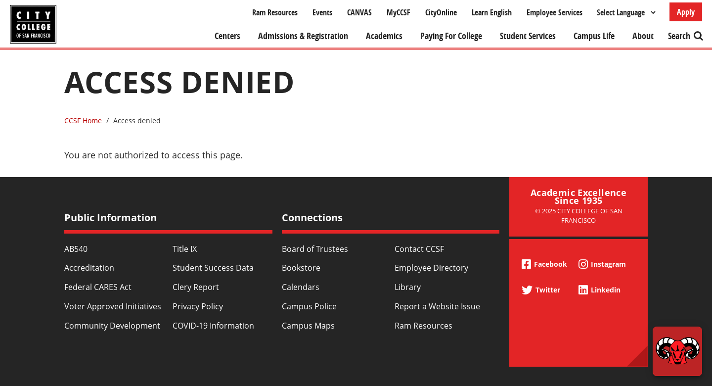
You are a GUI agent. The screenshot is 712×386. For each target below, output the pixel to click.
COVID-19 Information (213, 325)
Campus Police (309, 306)
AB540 (76, 248)
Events (322, 12)
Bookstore (301, 267)
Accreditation (89, 267)
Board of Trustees (315, 248)
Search (679, 36)
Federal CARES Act (98, 287)
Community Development (112, 325)
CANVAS (359, 12)
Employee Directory (431, 267)
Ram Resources (275, 12)
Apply (686, 11)
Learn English (492, 12)
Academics (384, 36)
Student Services (528, 36)
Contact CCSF (419, 248)
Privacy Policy (198, 306)
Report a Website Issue (437, 306)
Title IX (185, 248)
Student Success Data (213, 267)
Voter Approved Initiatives (112, 306)
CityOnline (441, 12)
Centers (227, 36)
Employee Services (554, 12)
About (643, 36)
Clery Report (196, 287)
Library (408, 287)
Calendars (300, 287)
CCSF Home (83, 120)
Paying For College (451, 36)
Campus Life (594, 36)
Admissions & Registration (303, 36)
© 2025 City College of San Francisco (579, 215)
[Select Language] (626, 12)
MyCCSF (398, 12)
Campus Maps (308, 325)
